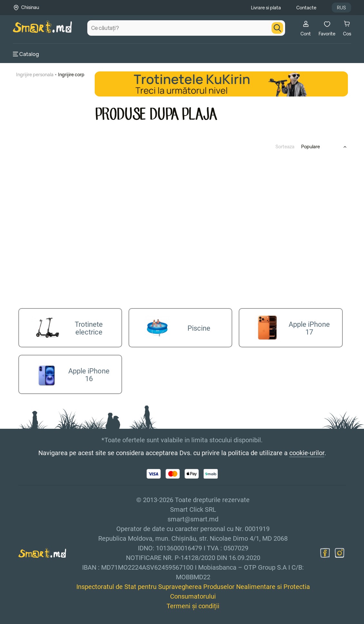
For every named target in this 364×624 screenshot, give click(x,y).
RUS (341, 8)
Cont (306, 28)
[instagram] (339, 550)
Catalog (26, 54)
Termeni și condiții (193, 603)
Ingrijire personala (34, 74)
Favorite (327, 28)
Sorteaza (284, 146)
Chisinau (30, 7)
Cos (347, 28)
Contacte (306, 8)
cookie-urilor (306, 450)
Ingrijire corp (71, 74)
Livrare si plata (266, 8)
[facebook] (325, 550)
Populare (310, 146)
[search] (277, 28)
